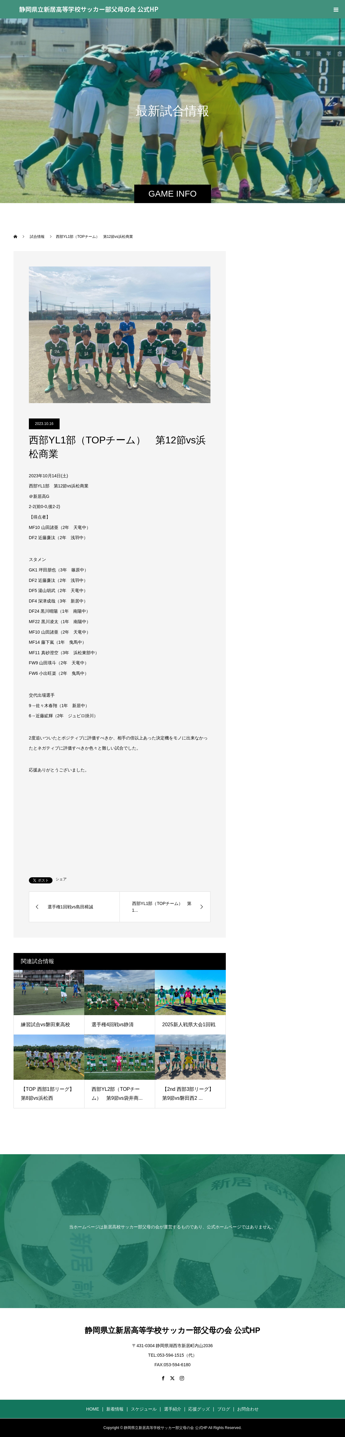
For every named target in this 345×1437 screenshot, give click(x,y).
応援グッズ (199, 1409)
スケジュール (144, 1409)
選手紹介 (172, 1409)
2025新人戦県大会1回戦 (188, 1024)
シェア (61, 879)
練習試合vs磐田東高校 (45, 1024)
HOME (92, 1409)
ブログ (223, 1409)
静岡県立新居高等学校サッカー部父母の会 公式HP (89, 9)
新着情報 (114, 1409)
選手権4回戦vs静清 (113, 1024)
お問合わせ (248, 1409)
